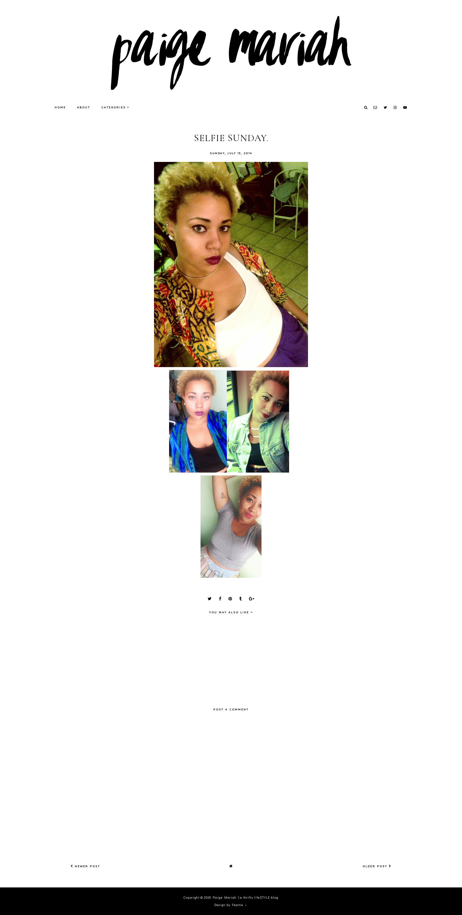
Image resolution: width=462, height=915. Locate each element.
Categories (113, 107)
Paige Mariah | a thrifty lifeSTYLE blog (245, 897)
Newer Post (85, 866)
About (83, 107)
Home (60, 107)
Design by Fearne (228, 905)
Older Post (377, 866)
